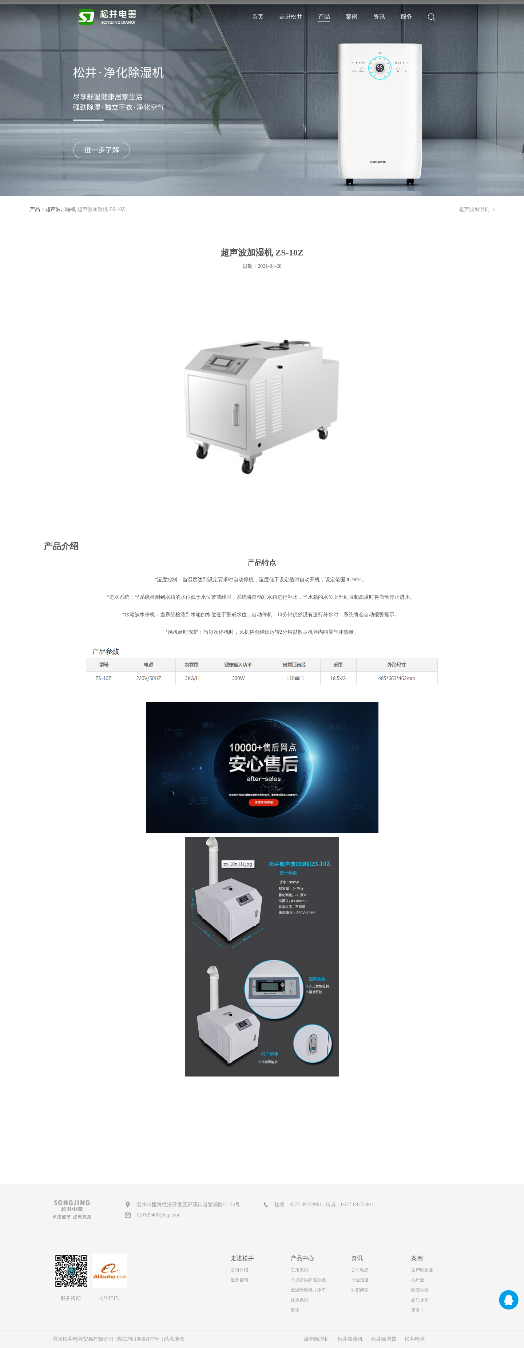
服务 (406, 16)
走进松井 (290, 16)
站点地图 (174, 1339)
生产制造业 (422, 1270)
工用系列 (299, 1270)
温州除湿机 (316, 1339)
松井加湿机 (350, 1339)
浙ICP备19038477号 (138, 1339)
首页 (257, 16)
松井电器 (415, 1339)
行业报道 (360, 1279)
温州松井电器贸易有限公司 (83, 1339)
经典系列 (299, 1300)
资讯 (379, 16)
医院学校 (420, 1290)
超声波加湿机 (60, 209)
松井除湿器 (384, 1339)
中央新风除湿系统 (308, 1279)
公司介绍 (239, 1270)
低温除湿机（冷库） (310, 1290)
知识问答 (360, 1290)
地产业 (417, 1279)
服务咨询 (239, 1279)
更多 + (297, 1310)
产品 (324, 16)
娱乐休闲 (420, 1300)
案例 (351, 16)
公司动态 (360, 1270)
